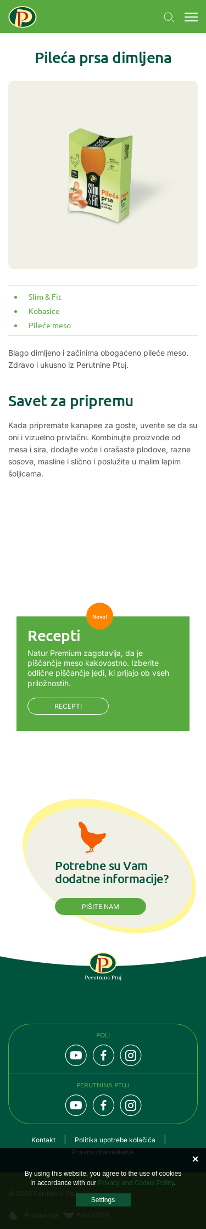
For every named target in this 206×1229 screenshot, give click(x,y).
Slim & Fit (45, 296)
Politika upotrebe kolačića (115, 1140)
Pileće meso (50, 325)
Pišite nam (100, 906)
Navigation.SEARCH (169, 17)
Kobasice (44, 311)
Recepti (68, 706)
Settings (103, 1200)
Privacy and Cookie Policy (136, 1183)
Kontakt (43, 1140)
